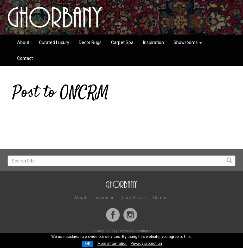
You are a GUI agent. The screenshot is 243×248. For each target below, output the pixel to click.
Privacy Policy (103, 231)
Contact (25, 58)
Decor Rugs (90, 42)
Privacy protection (146, 243)
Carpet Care (134, 197)
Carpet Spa (122, 42)
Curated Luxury (54, 42)
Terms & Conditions (134, 231)
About (23, 42)
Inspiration (153, 42)
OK (87, 243)
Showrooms (187, 42)
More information (112, 243)
